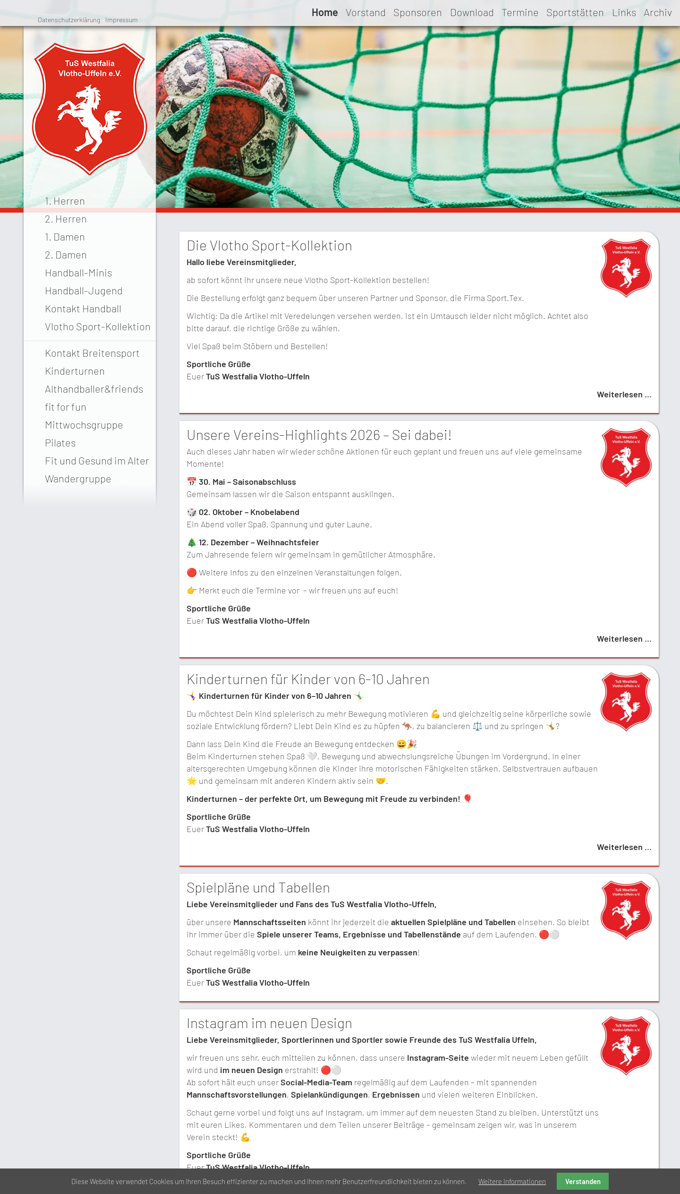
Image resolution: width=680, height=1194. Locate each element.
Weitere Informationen (512, 1181)
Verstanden (583, 1181)
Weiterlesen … (624, 394)
